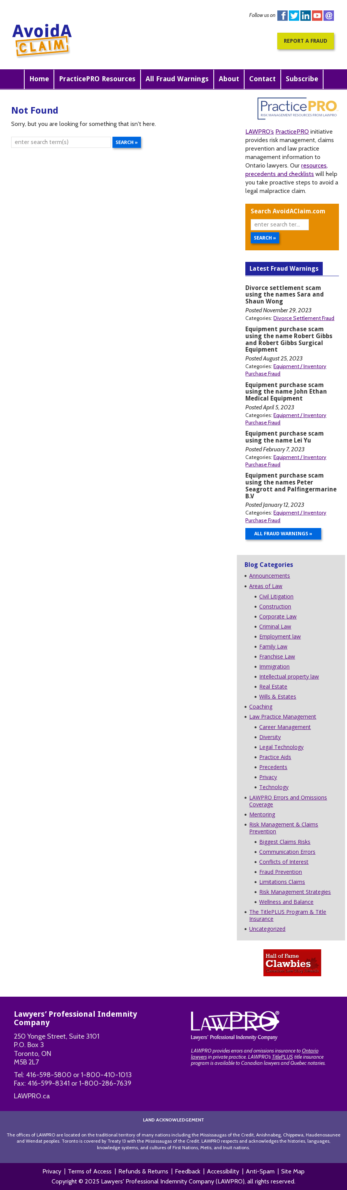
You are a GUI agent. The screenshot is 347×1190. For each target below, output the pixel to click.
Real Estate (273, 686)
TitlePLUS (282, 1056)
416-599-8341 (48, 1083)
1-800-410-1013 (106, 1075)
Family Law (273, 646)
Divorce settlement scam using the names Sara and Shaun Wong (284, 294)
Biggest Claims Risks (284, 841)
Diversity (270, 737)
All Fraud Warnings (177, 79)
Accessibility (223, 1171)
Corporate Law (278, 616)
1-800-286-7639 (105, 1083)
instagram (329, 15)
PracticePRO (292, 131)
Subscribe (302, 79)
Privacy (268, 777)
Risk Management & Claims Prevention (283, 828)
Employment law (280, 636)
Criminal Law (275, 626)
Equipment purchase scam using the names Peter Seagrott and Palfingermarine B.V (291, 485)
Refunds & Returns (143, 1171)
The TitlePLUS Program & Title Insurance (287, 915)
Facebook (282, 15)
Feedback (187, 1171)
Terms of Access (90, 1171)
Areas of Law (265, 586)
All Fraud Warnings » (283, 533)
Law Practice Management (282, 716)
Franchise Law (277, 656)
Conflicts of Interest (283, 861)
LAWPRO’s (259, 131)
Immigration (274, 666)
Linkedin (305, 15)
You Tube (317, 15)
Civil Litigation (276, 596)
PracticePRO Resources (97, 79)
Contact (262, 79)
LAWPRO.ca (32, 1096)
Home (39, 79)
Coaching (260, 706)
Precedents (273, 767)
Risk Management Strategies (295, 891)
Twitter (294, 15)
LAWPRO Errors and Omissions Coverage (288, 801)
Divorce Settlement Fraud (303, 318)
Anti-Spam (260, 1171)
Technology (273, 787)
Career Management (285, 727)
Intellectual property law (289, 676)
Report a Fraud (305, 41)
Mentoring (262, 814)
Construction (275, 606)
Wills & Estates (277, 696)
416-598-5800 (49, 1075)
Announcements (269, 575)
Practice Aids (275, 757)
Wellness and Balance (286, 901)
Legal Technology (281, 747)
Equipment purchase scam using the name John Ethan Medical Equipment (286, 391)
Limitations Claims (282, 881)
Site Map (293, 1171)
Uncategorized (267, 928)
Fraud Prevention (280, 871)
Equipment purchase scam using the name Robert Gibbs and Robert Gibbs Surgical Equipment (288, 339)
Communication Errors (287, 851)
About (229, 79)
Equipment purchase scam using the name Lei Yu (284, 437)
